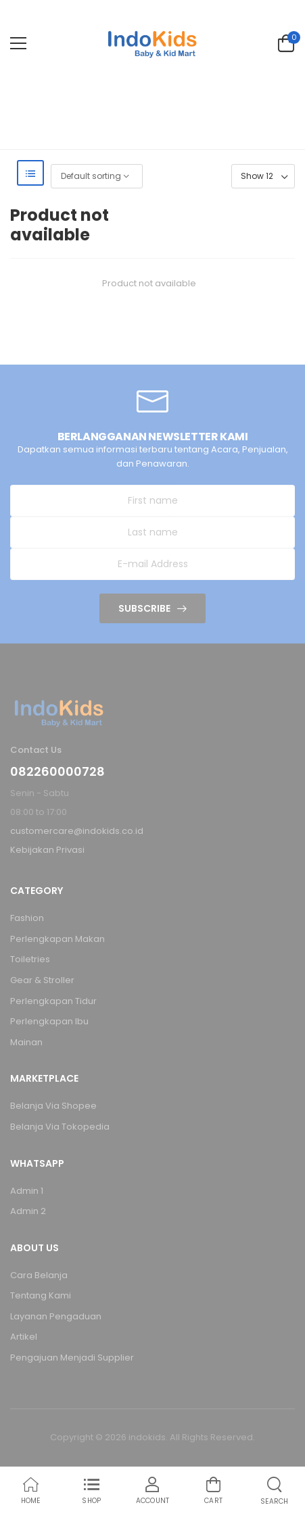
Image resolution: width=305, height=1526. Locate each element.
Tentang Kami (40, 1295)
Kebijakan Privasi (47, 849)
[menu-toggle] (18, 43)
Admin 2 (28, 1211)
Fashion (27, 918)
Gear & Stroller (42, 980)
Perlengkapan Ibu (49, 1021)
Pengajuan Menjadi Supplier (72, 1357)
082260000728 (57, 772)
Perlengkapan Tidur (53, 1001)
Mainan (26, 1042)
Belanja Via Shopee (53, 1105)
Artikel (23, 1336)
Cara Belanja (39, 1275)
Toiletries (30, 959)
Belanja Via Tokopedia (60, 1126)
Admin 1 (26, 1190)
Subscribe (144, 608)
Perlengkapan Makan (57, 938)
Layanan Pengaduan (55, 1316)
